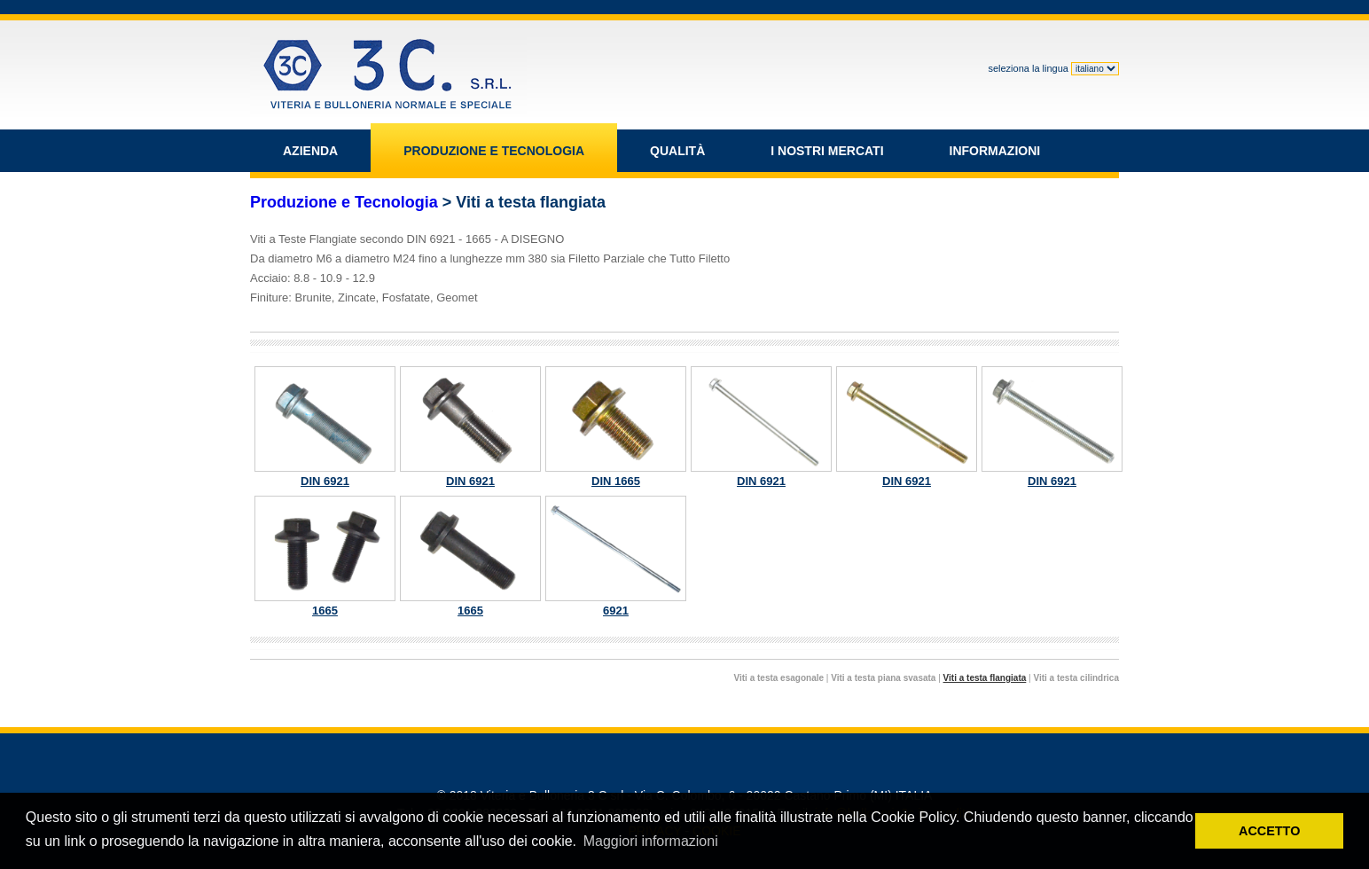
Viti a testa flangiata (985, 678)
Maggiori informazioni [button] (650, 841)
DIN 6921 (324, 427)
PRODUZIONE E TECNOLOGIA (493, 151)
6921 (615, 556)
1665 (324, 556)
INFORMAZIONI (995, 151)
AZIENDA (310, 151)
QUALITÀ (677, 151)
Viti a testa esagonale (779, 678)
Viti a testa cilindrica (1076, 678)
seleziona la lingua (1053, 68)
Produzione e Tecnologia (344, 202)
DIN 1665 (615, 427)
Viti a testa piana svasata (883, 678)
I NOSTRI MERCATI (827, 151)
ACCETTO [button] (1269, 831)
